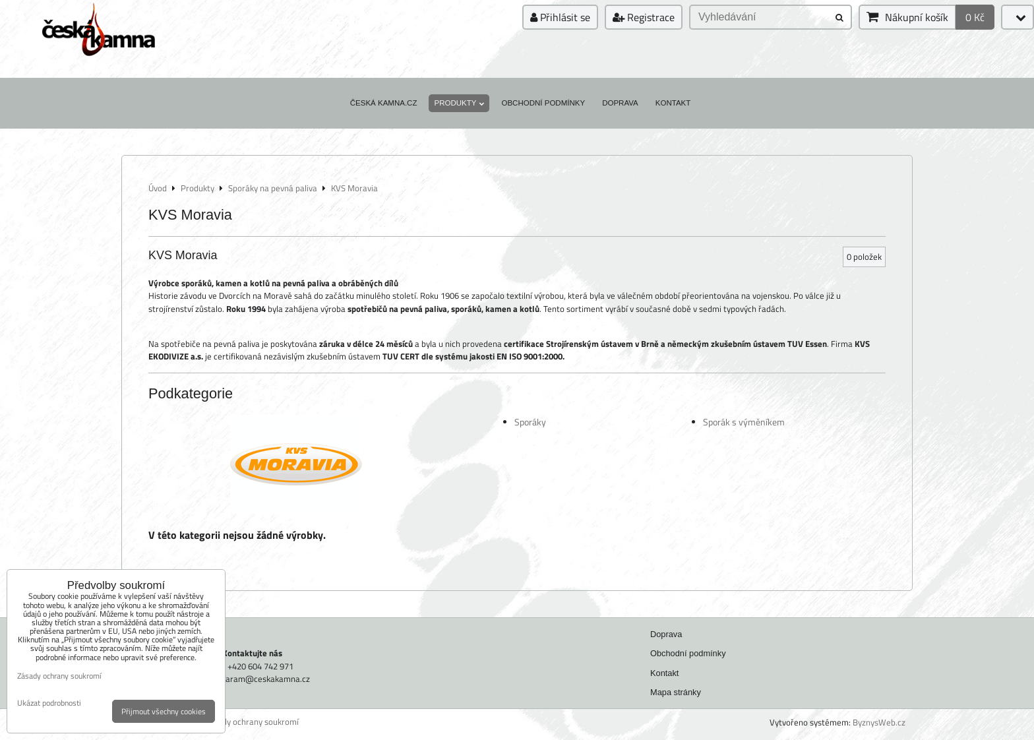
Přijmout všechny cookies (163, 711)
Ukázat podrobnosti (49, 702)
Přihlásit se (560, 17)
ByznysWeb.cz (879, 722)
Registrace (644, 17)
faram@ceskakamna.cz (266, 678)
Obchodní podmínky (543, 103)
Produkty (459, 103)
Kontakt (673, 103)
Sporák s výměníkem (744, 422)
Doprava (620, 103)
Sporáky (530, 422)
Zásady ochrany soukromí (251, 722)
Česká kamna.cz (383, 103)
